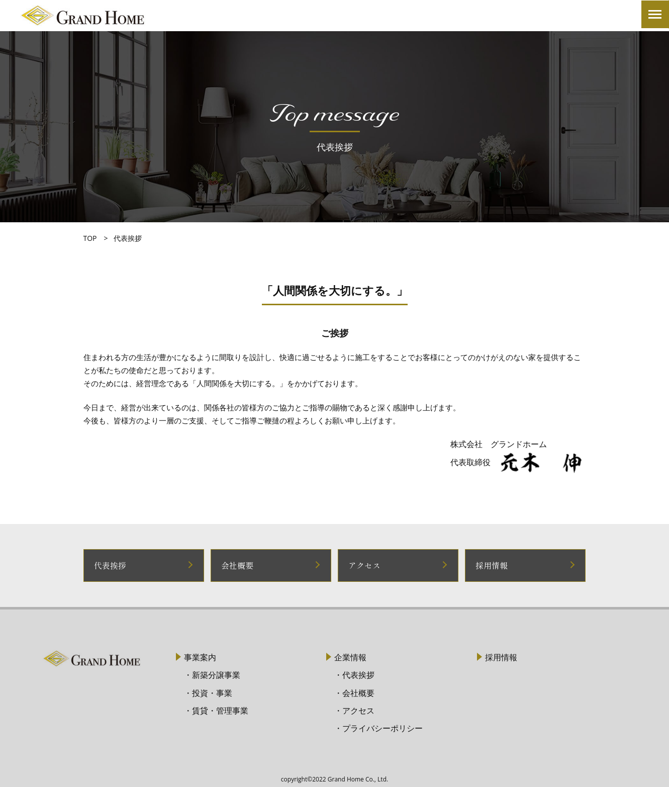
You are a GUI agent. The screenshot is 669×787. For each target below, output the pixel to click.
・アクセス (354, 709)
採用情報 (490, 565)
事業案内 (200, 656)
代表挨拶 (109, 565)
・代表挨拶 (354, 674)
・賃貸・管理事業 (216, 709)
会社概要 (236, 565)
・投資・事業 (208, 691)
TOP (90, 238)
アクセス (363, 565)
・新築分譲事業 (212, 674)
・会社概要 (354, 691)
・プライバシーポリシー (378, 727)
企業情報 (350, 656)
